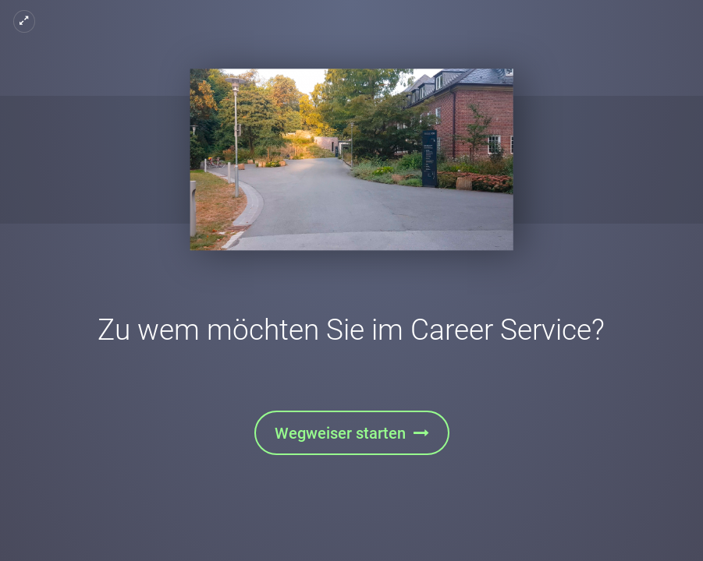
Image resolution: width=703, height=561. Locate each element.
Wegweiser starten (340, 433)
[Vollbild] (23, 21)
